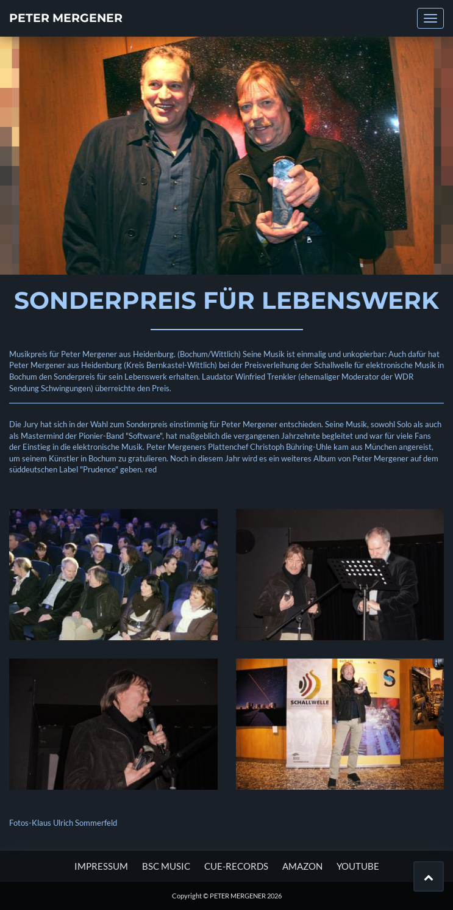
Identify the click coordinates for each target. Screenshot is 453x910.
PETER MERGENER (66, 18)
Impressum (101, 866)
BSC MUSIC (166, 866)
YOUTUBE (358, 866)
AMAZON (302, 866)
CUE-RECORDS (236, 866)
